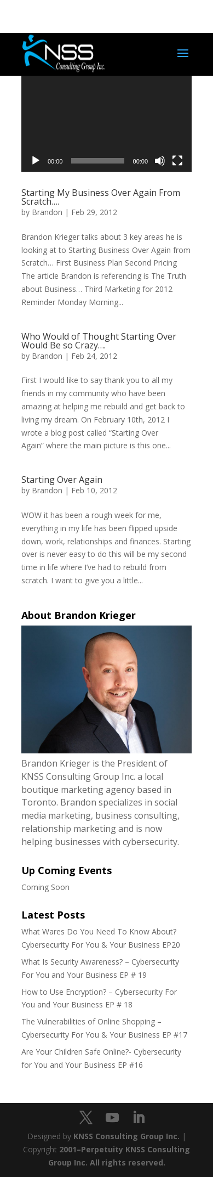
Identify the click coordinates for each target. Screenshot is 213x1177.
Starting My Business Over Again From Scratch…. (100, 197)
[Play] (35, 160)
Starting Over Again (61, 480)
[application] (106, 124)
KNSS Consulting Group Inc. (126, 1136)
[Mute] (159, 160)
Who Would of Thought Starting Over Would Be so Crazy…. (98, 340)
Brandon (47, 212)
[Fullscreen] (177, 160)
